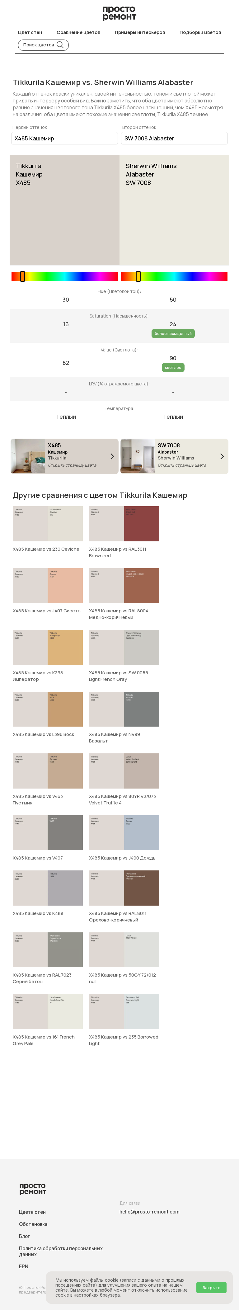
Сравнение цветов (78, 32)
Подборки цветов (200, 32)
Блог (24, 1236)
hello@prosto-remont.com (150, 1212)
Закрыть (211, 1287)
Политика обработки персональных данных (61, 1251)
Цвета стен (32, 1212)
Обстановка (33, 1224)
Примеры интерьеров (140, 32)
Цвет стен (30, 32)
